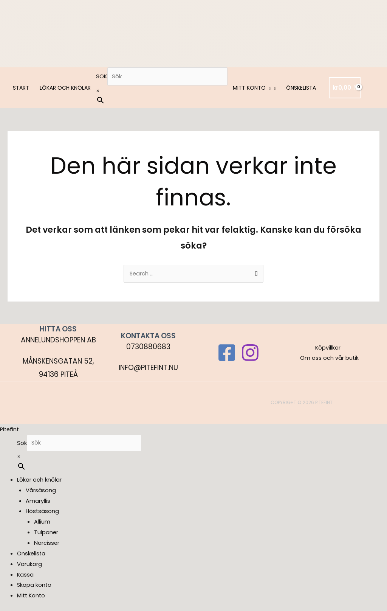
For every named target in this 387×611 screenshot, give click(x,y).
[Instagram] (250, 353)
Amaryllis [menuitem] (38, 502)
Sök (101, 76)
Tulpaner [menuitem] (46, 534)
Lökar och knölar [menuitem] (39, 481)
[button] (268, 88)
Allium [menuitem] (42, 523)
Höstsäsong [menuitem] (43, 513)
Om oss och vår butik (330, 358)
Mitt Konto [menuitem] (31, 597)
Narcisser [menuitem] (47, 545)
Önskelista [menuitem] (31, 555)
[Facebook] (226, 353)
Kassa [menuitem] (25, 576)
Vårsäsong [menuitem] (41, 492)
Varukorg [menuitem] (29, 566)
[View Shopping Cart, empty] (345, 88)
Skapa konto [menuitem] (34, 587)
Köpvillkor (327, 348)
